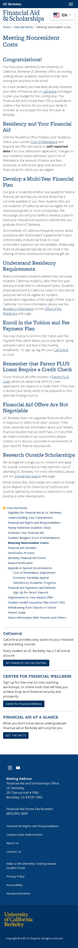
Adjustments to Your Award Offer (30, 597)
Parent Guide (17, 612)
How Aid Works (17, 508)
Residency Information (18, 309)
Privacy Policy (15, 876)
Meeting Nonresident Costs (28, 543)
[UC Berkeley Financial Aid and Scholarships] (27, 10)
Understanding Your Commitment (30, 517)
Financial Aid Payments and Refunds (32, 588)
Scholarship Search (27, 476)
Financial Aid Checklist (22, 548)
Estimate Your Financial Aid (26, 533)
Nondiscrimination (18, 893)
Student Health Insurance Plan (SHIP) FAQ (36, 602)
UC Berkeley (12, 4)
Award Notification (20, 563)
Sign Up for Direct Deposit (30, 592)
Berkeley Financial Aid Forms (27, 558)
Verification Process (21, 553)
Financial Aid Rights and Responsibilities (34, 522)
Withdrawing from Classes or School (32, 607)
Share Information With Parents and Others (37, 617)
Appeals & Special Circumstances (30, 568)
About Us (12, 843)
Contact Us (13, 851)
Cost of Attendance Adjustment (34, 572)
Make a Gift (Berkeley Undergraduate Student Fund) (31, 866)
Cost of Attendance (44, 142)
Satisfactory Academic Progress (34, 583)
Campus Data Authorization (24, 834)
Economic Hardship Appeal (31, 577)
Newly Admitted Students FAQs (29, 528)
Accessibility (14, 885)
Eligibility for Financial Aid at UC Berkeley (35, 512)
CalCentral (49, 91)
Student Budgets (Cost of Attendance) (34, 538)
